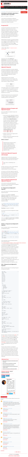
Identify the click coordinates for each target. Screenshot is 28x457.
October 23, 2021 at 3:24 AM (11, 446)
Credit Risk (16, 6)
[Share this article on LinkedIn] (7, 375)
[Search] (23, 9)
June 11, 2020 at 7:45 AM (8, 437)
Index (4, 1)
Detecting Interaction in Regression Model (10, 368)
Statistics (12, 16)
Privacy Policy (11, 455)
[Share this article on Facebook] (3, 375)
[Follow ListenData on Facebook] (24, 12)
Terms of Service (16, 455)
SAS (4, 6)
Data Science (12, 6)
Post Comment (4, 396)
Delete (6, 406)
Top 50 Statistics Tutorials (7, 372)
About (2, 1)
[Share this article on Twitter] (3, 377)
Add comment (2, 450)
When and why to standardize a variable (9, 363)
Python (8, 6)
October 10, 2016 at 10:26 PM (9, 418)
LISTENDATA (17, 454)
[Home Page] (6, 4)
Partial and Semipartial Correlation (8, 364)
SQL (23, 6)
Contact (7, 1)
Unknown (4, 401)
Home (2, 6)
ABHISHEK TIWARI (5, 446)
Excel (21, 6)
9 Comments (8, 16)
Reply (4, 406)
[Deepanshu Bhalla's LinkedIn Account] (11, 393)
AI (19, 6)
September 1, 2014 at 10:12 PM (9, 401)
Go (26, 9)
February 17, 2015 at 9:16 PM (9, 408)
